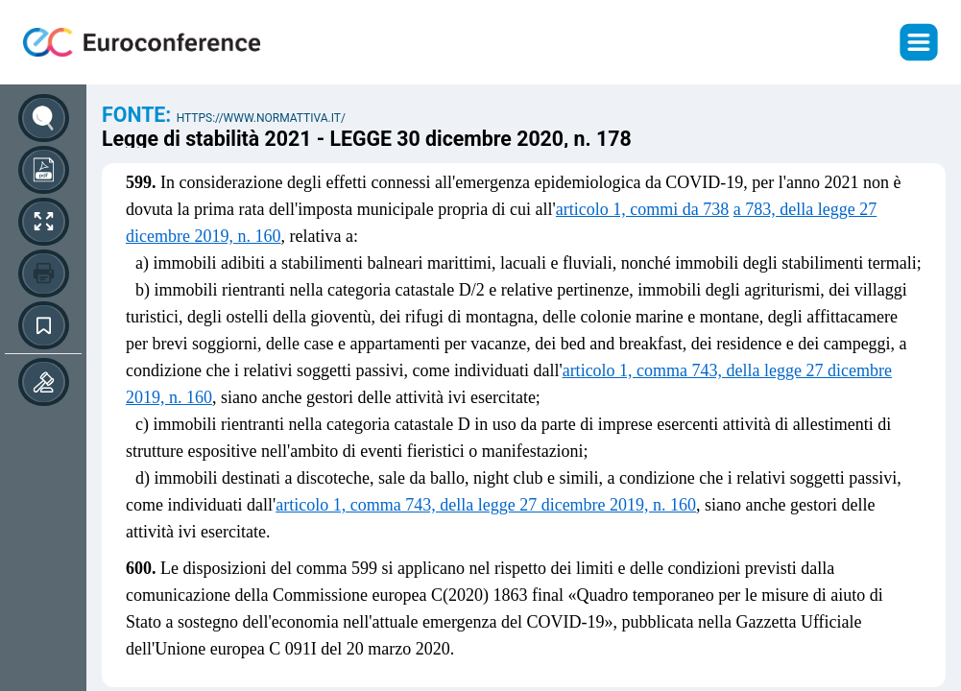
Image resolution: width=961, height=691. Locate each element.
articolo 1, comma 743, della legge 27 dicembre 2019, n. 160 (486, 504)
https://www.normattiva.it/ (261, 118)
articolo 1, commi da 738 (642, 209)
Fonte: (139, 115)
